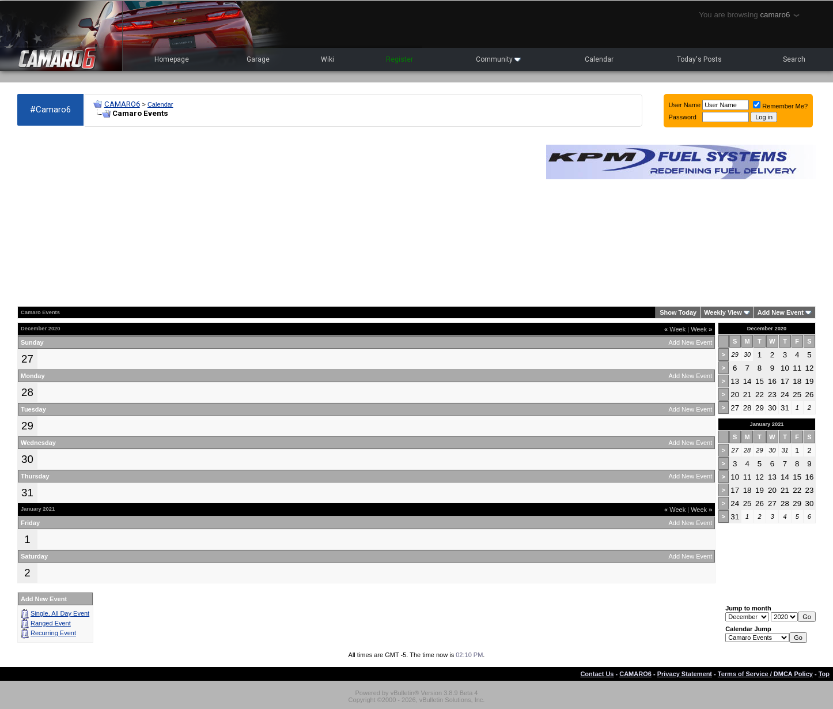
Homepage (171, 59)
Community (498, 59)
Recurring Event (53, 632)
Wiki (327, 59)
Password (682, 117)
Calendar (599, 59)
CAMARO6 (122, 104)
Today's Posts (699, 59)
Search (794, 59)
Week (675, 329)
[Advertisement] (276, 216)
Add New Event (781, 312)
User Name (685, 104)
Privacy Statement (684, 673)
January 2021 (766, 424)
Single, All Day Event (60, 613)
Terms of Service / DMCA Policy (765, 673)
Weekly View (723, 312)
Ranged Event (51, 623)
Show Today (678, 312)
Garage (258, 59)
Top (824, 673)
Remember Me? (780, 106)
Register (399, 59)
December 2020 (766, 328)
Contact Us (597, 673)
